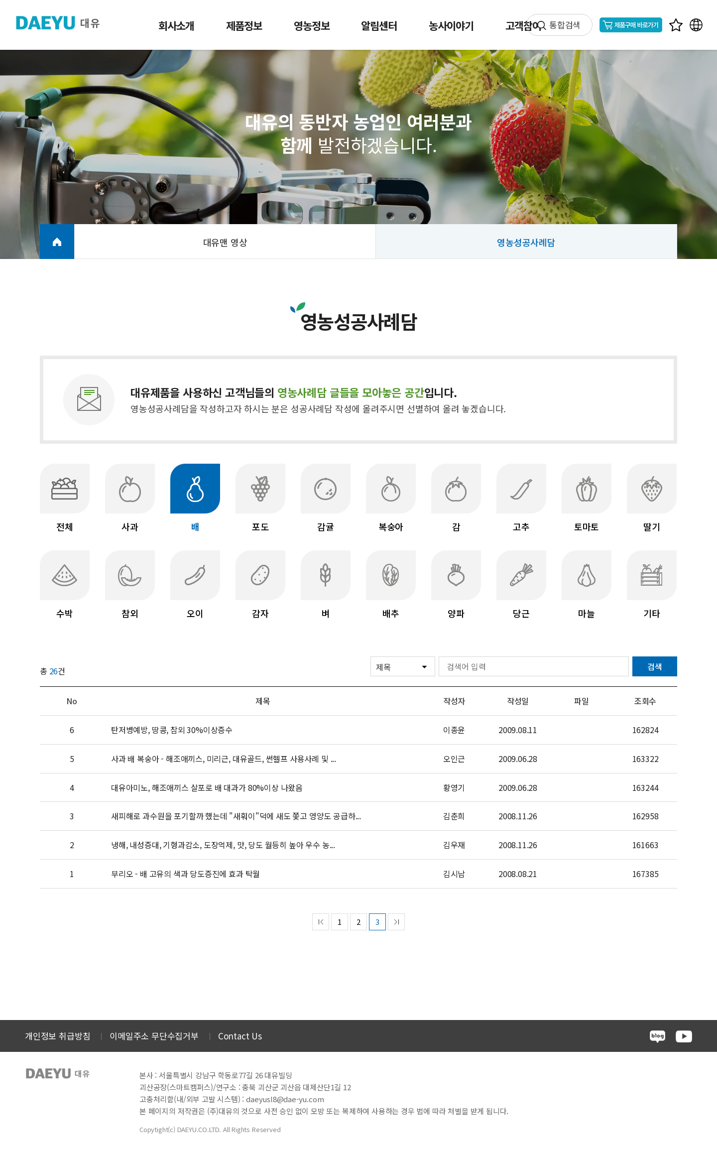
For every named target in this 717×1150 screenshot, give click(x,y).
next (396, 921)
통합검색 (565, 24)
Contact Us (240, 1035)
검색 (654, 666)
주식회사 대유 (65, 22)
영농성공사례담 (526, 242)
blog (657, 1036)
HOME (57, 241)
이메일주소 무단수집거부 (154, 1035)
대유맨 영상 (225, 242)
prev (320, 921)
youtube (684, 1036)
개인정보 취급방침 (57, 1035)
